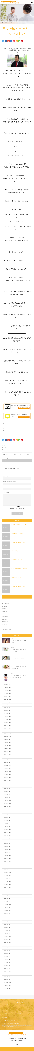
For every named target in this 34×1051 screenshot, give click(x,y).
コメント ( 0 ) (19, 463)
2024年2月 (7, 759)
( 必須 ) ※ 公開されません (10, 481)
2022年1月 (7, 832)
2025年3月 (7, 722)
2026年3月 (7, 687)
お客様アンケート (5, 614)
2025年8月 (7, 707)
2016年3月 (7, 974)
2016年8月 (7, 959)
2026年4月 (7, 684)
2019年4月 (7, 927)
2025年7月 (7, 710)
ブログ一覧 (4, 624)
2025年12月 (7, 696)
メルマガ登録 (4, 1013)
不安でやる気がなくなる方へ (16, 559)
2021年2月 (7, 864)
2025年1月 (7, 728)
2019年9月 (7, 913)
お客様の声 (4, 611)
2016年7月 (7, 962)
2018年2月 (7, 956)
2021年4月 (7, 858)
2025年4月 (7, 719)
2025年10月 (7, 702)
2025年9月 (7, 705)
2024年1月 (7, 762)
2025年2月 (7, 725)
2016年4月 (7, 971)
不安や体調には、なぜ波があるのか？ (18, 586)
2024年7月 (7, 745)
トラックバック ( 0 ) (6, 463)
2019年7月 (7, 919)
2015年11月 (7, 985)
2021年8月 (7, 846)
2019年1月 (7, 933)
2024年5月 (7, 751)
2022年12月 (7, 800)
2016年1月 (7, 979)
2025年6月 (7, 713)
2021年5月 (7, 855)
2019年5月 (7, 924)
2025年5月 (7, 716)
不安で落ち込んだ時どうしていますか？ (19, 524)
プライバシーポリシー (6, 629)
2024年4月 (7, 754)
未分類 (19, 37)
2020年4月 (7, 893)
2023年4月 (7, 788)
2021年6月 (7, 852)
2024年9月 (7, 739)
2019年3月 (7, 930)
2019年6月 (7, 921)
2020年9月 (7, 878)
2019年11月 (7, 907)
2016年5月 (7, 968)
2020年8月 (7, 881)
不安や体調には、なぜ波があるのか (18, 542)
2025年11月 (7, 699)
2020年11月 (7, 872)
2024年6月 (7, 748)
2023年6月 (7, 783)
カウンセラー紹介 (5, 603)
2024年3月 (7, 757)
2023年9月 (7, 774)
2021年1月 (7, 867)
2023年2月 (7, 794)
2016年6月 (7, 965)
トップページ (5, 601)
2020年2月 (7, 898)
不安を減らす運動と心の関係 (16, 533)
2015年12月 (7, 982)
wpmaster (9, 445)
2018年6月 (7, 945)
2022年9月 (7, 809)
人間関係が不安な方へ (15, 551)
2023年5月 (7, 786)
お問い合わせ (5, 616)
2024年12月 (7, 731)
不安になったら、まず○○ (16, 577)
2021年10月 (7, 841)
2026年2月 (7, 690)
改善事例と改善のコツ (6, 608)
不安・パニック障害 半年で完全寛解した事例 (10, 1020)
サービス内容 (5, 606)
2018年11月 (7, 939)
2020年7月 (7, 884)
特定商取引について (6, 627)
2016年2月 (7, 976)
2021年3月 (7, 861)
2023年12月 (7, 765)
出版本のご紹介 (5, 621)
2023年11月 (7, 768)
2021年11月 (7, 838)
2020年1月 (7, 901)
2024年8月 (7, 742)
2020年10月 (7, 875)
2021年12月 (7, 835)
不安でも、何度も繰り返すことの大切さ (19, 568)
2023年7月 (7, 780)
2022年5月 (7, 820)
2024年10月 (7, 736)
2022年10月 (7, 806)
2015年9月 (7, 988)
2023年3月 (7, 791)
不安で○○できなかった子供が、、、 (9, 455)
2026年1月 (7, 693)
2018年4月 (7, 950)
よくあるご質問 (5, 619)
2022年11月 (7, 803)
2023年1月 (7, 797)
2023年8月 (7, 777)
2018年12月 (7, 936)
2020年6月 (7, 887)
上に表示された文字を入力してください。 (17, 508)
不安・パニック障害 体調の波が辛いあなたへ (10, 1026)
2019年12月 (7, 904)
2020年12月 (7, 869)
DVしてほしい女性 (24, 454)
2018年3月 (7, 953)
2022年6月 (7, 817)
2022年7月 (7, 814)
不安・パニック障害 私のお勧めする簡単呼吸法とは (11, 1023)
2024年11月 (7, 733)
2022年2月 (7, 829)
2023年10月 (7, 771)
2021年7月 (7, 849)
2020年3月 (7, 895)
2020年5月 (7, 890)
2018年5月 (7, 948)
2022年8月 (7, 812)
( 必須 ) (5, 476)
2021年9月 (7, 843)
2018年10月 (7, 942)
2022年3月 (7, 826)
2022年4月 (7, 823)
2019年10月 (7, 910)
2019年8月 (7, 916)
